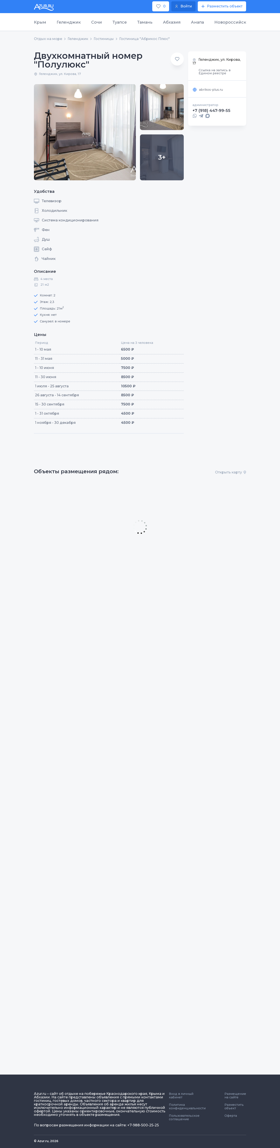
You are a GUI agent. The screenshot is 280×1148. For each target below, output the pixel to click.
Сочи (96, 22)
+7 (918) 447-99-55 (211, 111)
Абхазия (171, 22)
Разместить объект (234, 1106)
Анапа (197, 22)
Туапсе (119, 22)
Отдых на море (48, 39)
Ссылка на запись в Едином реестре (215, 72)
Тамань (144, 22)
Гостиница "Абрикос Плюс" (144, 39)
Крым (40, 22)
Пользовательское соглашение (184, 1117)
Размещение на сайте (235, 1095)
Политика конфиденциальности (187, 1106)
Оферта (230, 1116)
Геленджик (69, 22)
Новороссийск (230, 22)
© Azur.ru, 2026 (46, 1141)
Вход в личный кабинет (181, 1095)
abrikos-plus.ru (207, 89)
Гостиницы (104, 39)
